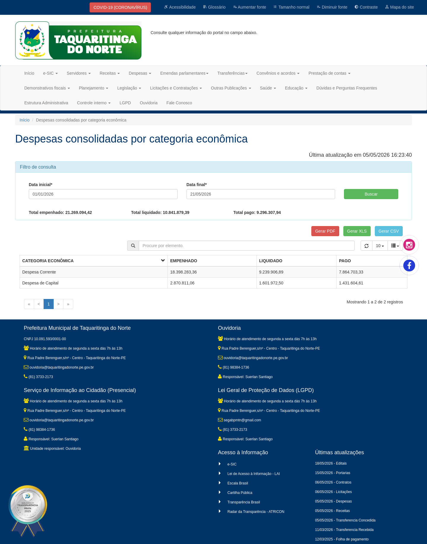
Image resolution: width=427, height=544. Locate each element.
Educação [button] (296, 88)
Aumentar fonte (249, 7)
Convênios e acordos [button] (277, 73)
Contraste (366, 7)
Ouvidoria (148, 102)
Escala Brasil (237, 483)
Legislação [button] (129, 88)
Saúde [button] (268, 88)
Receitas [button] (110, 73)
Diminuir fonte (331, 7)
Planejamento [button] (94, 88)
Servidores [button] (79, 73)
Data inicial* (40, 184)
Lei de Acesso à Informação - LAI (253, 474)
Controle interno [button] (94, 102)
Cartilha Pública (239, 493)
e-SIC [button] (50, 73)
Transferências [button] (232, 73)
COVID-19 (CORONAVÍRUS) (120, 7)
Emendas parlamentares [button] (184, 73)
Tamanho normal (291, 7)
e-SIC (232, 464)
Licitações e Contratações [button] (176, 88)
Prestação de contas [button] (329, 73)
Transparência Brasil (243, 502)
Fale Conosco (179, 102)
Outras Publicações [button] (231, 88)
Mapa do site (399, 7)
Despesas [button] (140, 73)
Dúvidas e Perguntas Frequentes (346, 88)
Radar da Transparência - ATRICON (255, 512)
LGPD (125, 102)
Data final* (197, 184)
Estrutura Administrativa (46, 102)
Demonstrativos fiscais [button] (47, 88)
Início (29, 73)
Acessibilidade (180, 7)
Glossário (214, 7)
